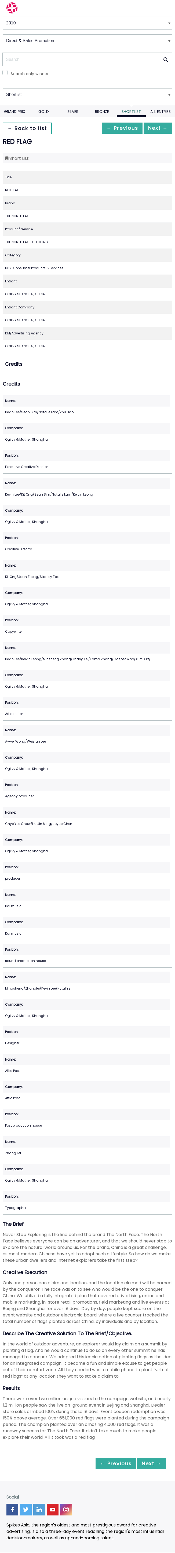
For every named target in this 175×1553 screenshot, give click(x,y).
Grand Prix (14, 111)
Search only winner (30, 73)
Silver (72, 111)
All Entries (160, 111)
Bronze (102, 111)
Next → (156, 128)
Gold (43, 111)
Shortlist (131, 111)
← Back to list (29, 128)
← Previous (116, 128)
